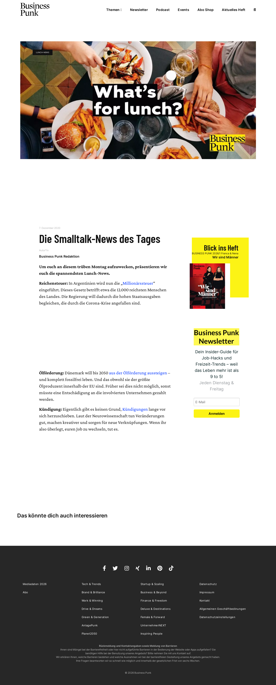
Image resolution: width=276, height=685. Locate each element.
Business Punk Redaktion (59, 256)
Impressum (207, 592)
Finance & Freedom (154, 600)
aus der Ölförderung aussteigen (138, 372)
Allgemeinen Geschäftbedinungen (223, 608)
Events (183, 10)
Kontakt (205, 600)
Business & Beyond (154, 592)
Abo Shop (205, 10)
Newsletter (139, 10)
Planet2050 (89, 633)
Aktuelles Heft (233, 10)
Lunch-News (42, 52)
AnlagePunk (90, 625)
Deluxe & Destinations (156, 608)
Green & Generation (95, 617)
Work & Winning (92, 600)
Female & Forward (153, 617)
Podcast (163, 10)
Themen (114, 10)
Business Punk (35, 9)
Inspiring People (151, 633)
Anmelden (217, 413)
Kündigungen (135, 409)
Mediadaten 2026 (35, 584)
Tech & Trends (91, 584)
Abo (25, 592)
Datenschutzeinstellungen (217, 617)
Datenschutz (208, 584)
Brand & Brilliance (93, 592)
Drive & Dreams (92, 608)
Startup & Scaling (152, 584)
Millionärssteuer (138, 283)
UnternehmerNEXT (153, 625)
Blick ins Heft (221, 247)
